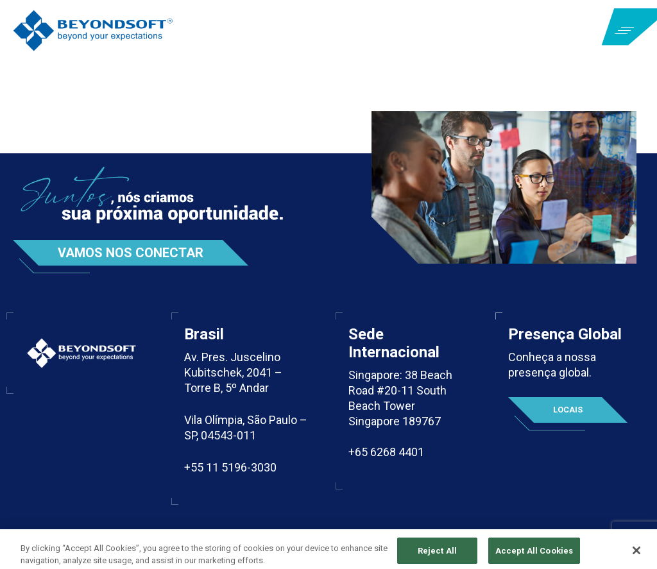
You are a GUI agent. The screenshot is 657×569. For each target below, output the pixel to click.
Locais (568, 409)
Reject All (437, 555)
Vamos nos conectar (130, 252)
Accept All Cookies (534, 555)
